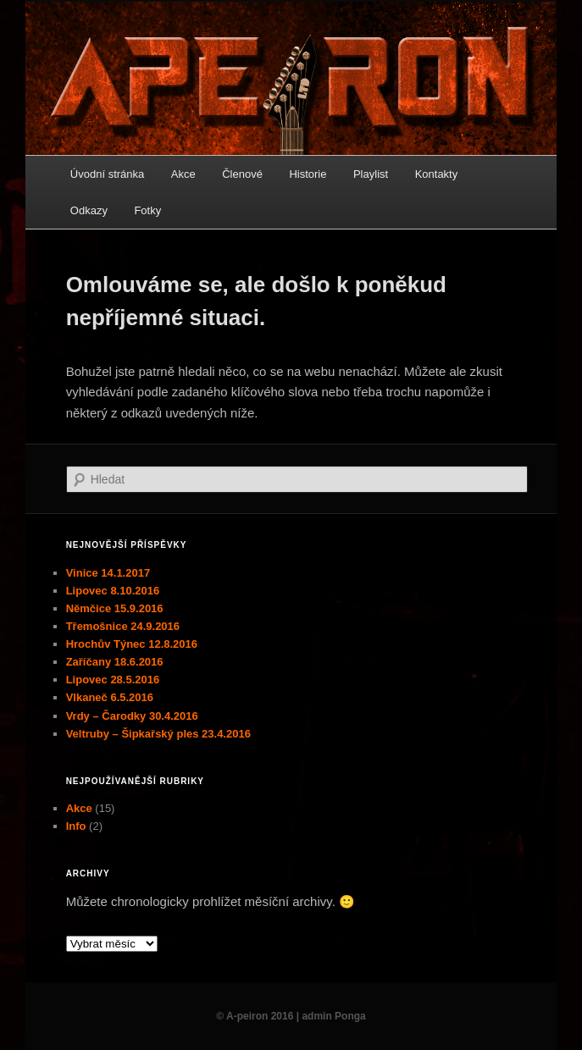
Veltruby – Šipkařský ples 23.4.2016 (158, 733)
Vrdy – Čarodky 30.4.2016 (132, 716)
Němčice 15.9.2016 (115, 608)
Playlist (370, 174)
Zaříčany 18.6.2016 (115, 661)
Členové (242, 174)
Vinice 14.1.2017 (108, 572)
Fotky (147, 210)
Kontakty (436, 174)
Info (76, 826)
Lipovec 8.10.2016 (113, 590)
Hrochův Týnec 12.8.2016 (131, 644)
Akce (183, 174)
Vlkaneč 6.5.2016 (109, 697)
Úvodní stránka (107, 174)
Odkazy (89, 210)
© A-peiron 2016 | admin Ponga (290, 1016)
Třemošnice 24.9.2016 (123, 626)
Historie (307, 174)
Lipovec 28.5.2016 (113, 679)
